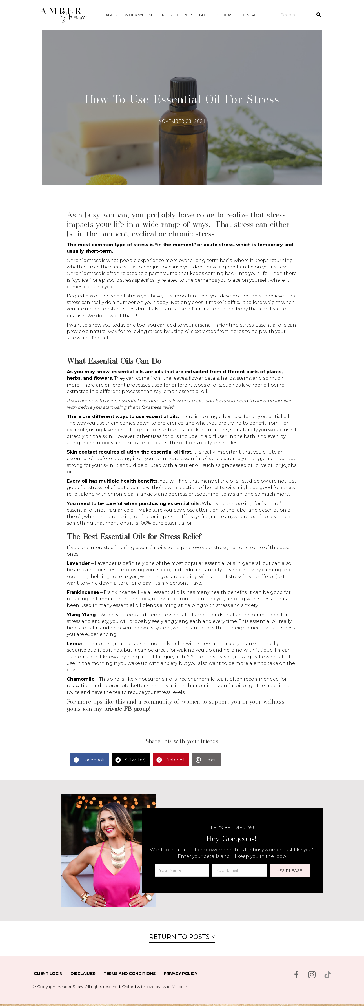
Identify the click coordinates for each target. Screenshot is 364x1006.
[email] (239, 870)
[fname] (182, 870)
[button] (290, 870)
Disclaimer (82, 973)
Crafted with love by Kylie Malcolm (155, 986)
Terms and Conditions (129, 973)
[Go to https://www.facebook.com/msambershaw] (296, 975)
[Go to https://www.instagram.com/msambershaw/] (312, 975)
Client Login (48, 973)
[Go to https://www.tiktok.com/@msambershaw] (327, 974)
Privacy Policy (180, 973)
